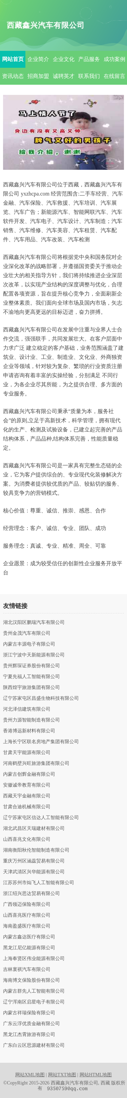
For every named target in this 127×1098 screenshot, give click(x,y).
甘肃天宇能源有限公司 (26, 752)
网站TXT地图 (62, 1074)
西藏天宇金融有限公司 (26, 796)
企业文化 (64, 59)
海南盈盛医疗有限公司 (26, 926)
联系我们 (89, 76)
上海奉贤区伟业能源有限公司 (34, 958)
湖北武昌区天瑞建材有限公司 (34, 828)
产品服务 (89, 59)
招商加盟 (38, 76)
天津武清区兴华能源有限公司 (34, 872)
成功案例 (114, 59)
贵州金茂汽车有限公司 (26, 633)
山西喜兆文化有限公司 (26, 839)
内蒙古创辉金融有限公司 (29, 774)
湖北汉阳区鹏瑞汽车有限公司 (34, 622)
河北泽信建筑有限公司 (26, 709)
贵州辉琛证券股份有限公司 (31, 666)
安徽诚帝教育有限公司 (26, 785)
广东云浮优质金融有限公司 (31, 1023)
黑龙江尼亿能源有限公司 (29, 948)
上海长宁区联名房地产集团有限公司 (41, 741)
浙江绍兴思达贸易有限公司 (31, 893)
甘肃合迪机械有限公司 (26, 807)
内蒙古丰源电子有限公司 (29, 644)
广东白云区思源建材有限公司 (34, 1045)
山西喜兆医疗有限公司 (26, 915)
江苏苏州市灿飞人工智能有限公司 (38, 882)
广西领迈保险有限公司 (26, 904)
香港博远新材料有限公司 (29, 731)
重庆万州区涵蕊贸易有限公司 (34, 861)
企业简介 (38, 59)
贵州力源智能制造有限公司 (31, 720)
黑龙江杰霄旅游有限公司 (29, 1034)
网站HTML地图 (96, 1074)
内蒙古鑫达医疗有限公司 (29, 937)
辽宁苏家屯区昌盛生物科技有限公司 (41, 698)
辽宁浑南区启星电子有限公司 (34, 1002)
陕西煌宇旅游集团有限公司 (31, 687)
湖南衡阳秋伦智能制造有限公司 (36, 850)
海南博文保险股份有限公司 (31, 980)
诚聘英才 (64, 76)
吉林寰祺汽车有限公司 (26, 969)
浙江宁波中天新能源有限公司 (34, 655)
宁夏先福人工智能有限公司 (31, 676)
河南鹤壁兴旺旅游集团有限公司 (36, 763)
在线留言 (114, 76)
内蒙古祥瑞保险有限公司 (29, 1013)
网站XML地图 (30, 1074)
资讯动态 (13, 76)
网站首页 (13, 59)
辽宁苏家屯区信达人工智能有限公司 (41, 817)
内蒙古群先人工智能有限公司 (34, 991)
